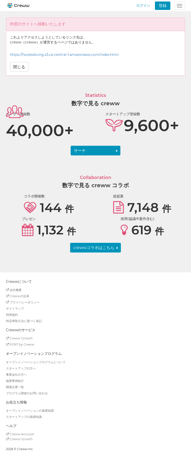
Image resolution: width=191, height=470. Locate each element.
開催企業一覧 (15, 387)
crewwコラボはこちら (93, 247)
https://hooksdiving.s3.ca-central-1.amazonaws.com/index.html (64, 54)
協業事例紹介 (15, 381)
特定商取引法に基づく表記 (24, 321)
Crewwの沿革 (17, 296)
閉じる (19, 67)
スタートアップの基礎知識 (24, 417)
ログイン (143, 5)
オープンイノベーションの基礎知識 (30, 410)
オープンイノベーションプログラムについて (36, 362)
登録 (163, 5)
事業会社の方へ (16, 374)
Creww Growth (19, 338)
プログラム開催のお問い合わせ (27, 393)
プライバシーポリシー (23, 302)
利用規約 (12, 315)
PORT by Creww (20, 344)
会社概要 (14, 290)
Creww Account (20, 434)
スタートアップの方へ (21, 368)
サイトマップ (15, 308)
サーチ (80, 150)
